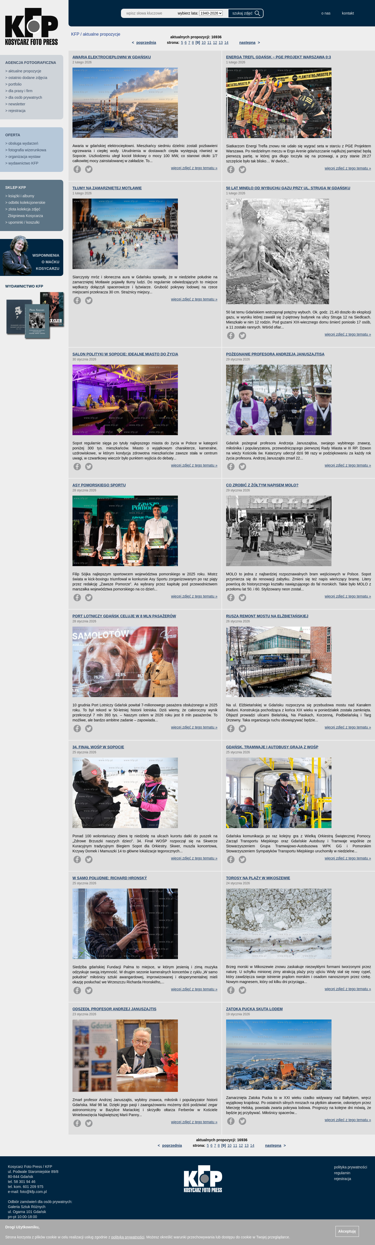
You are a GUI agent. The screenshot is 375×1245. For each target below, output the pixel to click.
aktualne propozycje (24, 71)
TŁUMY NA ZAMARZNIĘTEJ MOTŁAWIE (107, 188)
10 (204, 42)
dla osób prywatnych (25, 97)
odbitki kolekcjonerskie (26, 202)
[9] (198, 42)
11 (209, 42)
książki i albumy (21, 196)
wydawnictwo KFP (23, 163)
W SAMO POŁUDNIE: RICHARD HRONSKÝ (109, 878)
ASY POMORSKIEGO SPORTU (99, 485)
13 (221, 42)
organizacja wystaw (24, 156)
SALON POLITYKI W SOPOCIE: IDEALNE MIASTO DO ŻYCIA (125, 354)
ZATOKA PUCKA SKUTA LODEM (254, 1009)
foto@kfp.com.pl (33, 1192)
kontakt (348, 13)
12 (215, 42)
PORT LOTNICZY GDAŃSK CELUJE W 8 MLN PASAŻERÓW (124, 616)
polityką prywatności (127, 1237)
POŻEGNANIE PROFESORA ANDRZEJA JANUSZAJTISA (275, 354)
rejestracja (17, 111)
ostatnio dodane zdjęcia (27, 78)
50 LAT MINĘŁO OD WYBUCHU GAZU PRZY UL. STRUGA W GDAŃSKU (288, 188)
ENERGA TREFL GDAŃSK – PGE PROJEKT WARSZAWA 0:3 (278, 57)
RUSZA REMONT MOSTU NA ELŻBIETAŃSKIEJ (267, 616)
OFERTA (12, 135)
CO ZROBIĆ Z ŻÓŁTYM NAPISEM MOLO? (262, 485)
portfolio (15, 84)
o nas (326, 13)
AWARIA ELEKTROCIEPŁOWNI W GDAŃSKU (111, 57)
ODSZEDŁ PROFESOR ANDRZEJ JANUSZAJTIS (114, 1009)
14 (226, 42)
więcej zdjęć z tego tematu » (194, 168)
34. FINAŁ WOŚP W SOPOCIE (98, 747)
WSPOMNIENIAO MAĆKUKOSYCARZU (45, 262)
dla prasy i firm (20, 91)
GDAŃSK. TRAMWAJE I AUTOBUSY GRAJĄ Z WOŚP (272, 747)
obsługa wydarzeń (23, 143)
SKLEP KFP (15, 187)
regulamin (342, 1173)
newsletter (16, 104)
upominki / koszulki (24, 222)
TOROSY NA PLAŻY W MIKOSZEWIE (258, 878)
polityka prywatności (350, 1167)
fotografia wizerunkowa (27, 150)
